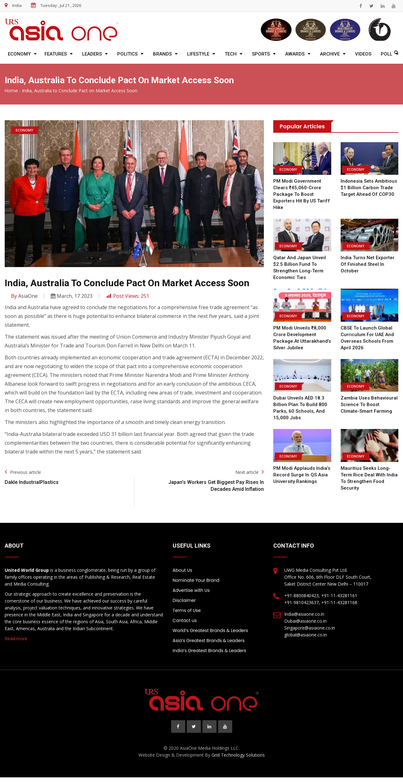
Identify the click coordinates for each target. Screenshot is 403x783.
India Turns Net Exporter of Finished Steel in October (368, 264)
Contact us (185, 620)
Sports (261, 54)
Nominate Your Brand (196, 580)
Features (55, 54)
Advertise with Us (191, 590)
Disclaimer (184, 600)
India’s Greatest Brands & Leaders (209, 650)
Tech (231, 54)
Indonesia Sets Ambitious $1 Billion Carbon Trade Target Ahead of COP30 (369, 187)
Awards (295, 54)
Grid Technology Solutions (238, 755)
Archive (330, 54)
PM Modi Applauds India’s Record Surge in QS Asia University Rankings (301, 474)
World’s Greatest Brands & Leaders (210, 630)
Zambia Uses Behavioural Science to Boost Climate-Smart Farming (369, 404)
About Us (182, 570)
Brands (162, 54)
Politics (127, 54)
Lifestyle (198, 54)
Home (11, 91)
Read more (16, 638)
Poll (386, 54)
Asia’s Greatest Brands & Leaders (209, 640)
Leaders (92, 54)
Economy (19, 54)
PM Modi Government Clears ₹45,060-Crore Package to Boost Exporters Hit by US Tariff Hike (301, 194)
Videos (363, 54)
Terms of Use (187, 610)
